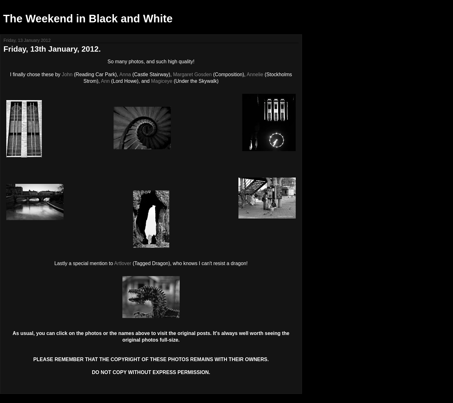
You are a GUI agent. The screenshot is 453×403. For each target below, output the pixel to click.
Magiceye (161, 81)
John (67, 74)
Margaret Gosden (192, 74)
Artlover (122, 263)
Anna (125, 74)
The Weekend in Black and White (88, 19)
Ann (105, 81)
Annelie (255, 74)
